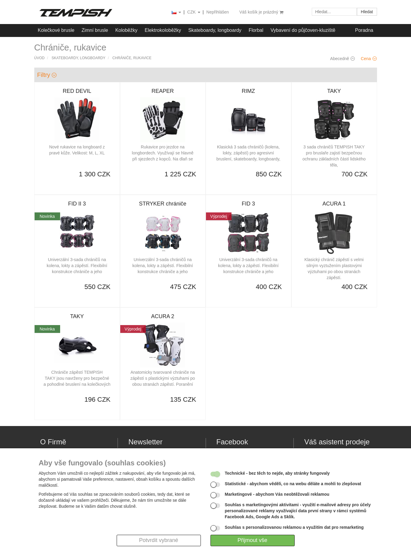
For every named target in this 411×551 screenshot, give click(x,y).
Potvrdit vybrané (158, 540)
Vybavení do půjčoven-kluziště (303, 30)
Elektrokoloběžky (163, 30)
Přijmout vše (252, 540)
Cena (368, 58)
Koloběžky (126, 30)
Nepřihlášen (217, 12)
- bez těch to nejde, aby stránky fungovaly (277, 473)
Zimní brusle (94, 30)
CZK (194, 12)
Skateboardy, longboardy (214, 30)
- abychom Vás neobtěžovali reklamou (277, 494)
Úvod (39, 58)
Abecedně (342, 58)
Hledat (367, 11)
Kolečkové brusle (56, 30)
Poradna (364, 30)
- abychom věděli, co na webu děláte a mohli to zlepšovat (293, 483)
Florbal (256, 30)
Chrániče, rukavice (132, 58)
